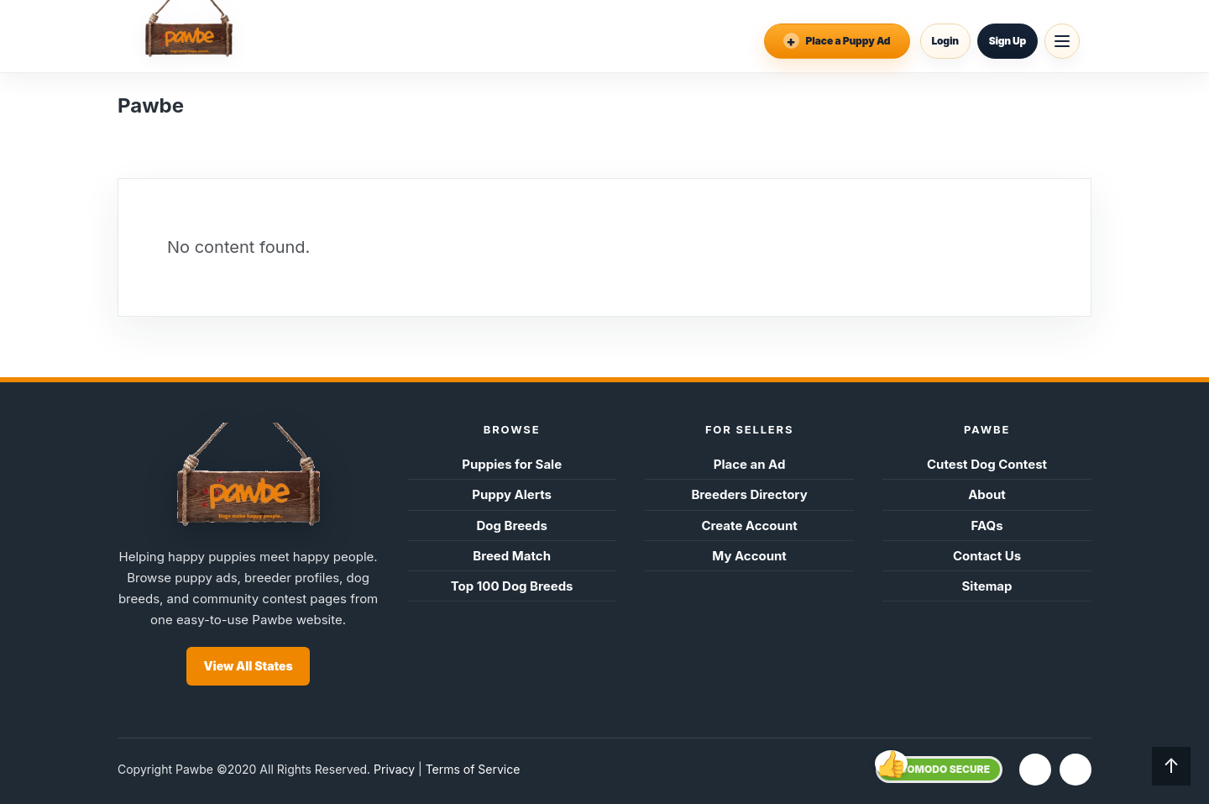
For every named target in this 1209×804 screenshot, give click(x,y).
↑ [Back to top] (1171, 766)
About (987, 494)
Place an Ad (750, 464)
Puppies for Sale (512, 464)
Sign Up (1007, 40)
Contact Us (987, 556)
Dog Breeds (511, 525)
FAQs (986, 525)
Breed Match (512, 556)
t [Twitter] (1075, 768)
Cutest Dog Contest (987, 464)
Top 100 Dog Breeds (512, 586)
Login (945, 40)
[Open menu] (1062, 41)
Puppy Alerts (512, 494)
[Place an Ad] (837, 41)
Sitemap (987, 586)
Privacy (394, 769)
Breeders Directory (749, 494)
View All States (247, 666)
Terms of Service (473, 769)
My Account (749, 556)
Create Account (749, 525)
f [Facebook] (1035, 768)
